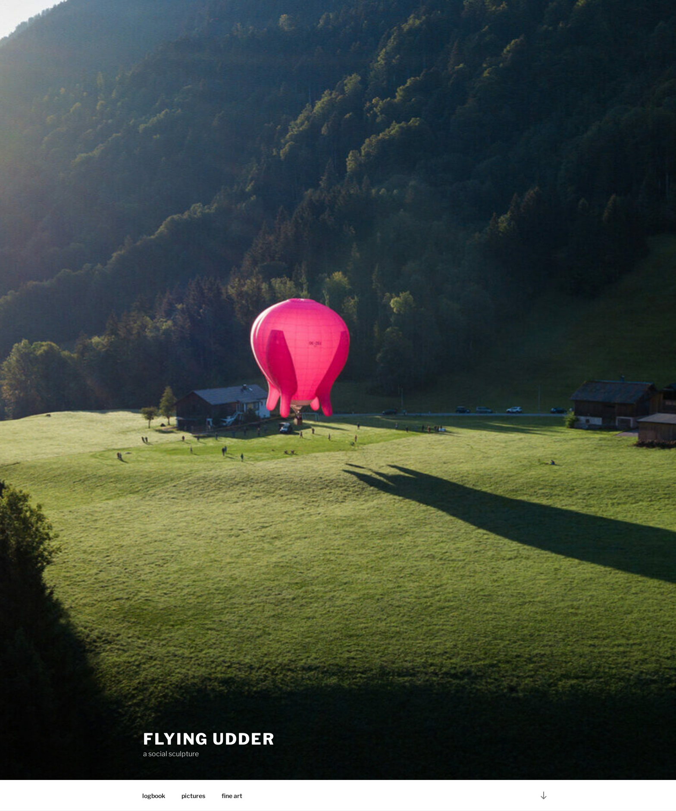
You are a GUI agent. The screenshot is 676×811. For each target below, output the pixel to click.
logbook (153, 795)
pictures (193, 795)
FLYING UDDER (209, 738)
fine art (232, 795)
